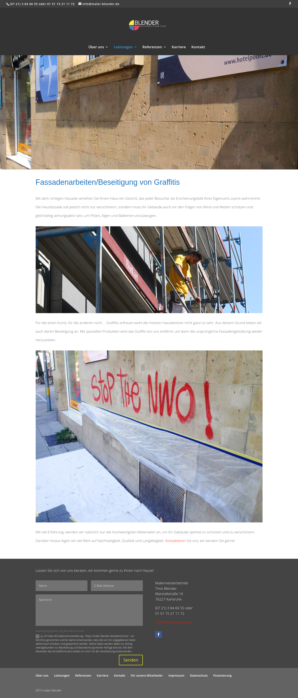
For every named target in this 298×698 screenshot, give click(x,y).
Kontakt (198, 47)
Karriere (179, 47)
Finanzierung (222, 675)
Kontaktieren (175, 540)
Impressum (176, 675)
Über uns (96, 47)
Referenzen (152, 47)
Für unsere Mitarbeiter (147, 675)
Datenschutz (199, 675)
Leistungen (123, 47)
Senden (131, 660)
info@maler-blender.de (173, 622)
